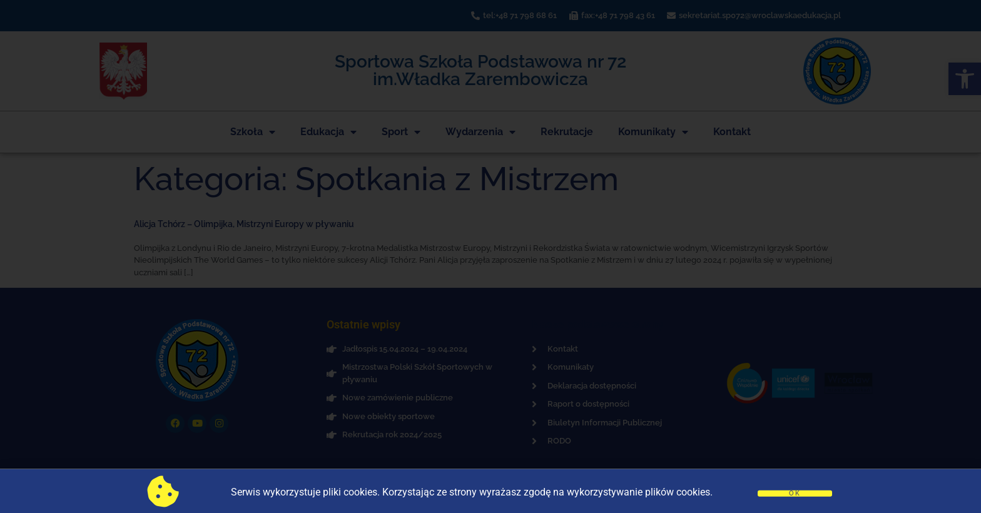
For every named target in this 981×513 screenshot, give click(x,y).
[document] (490, 256)
